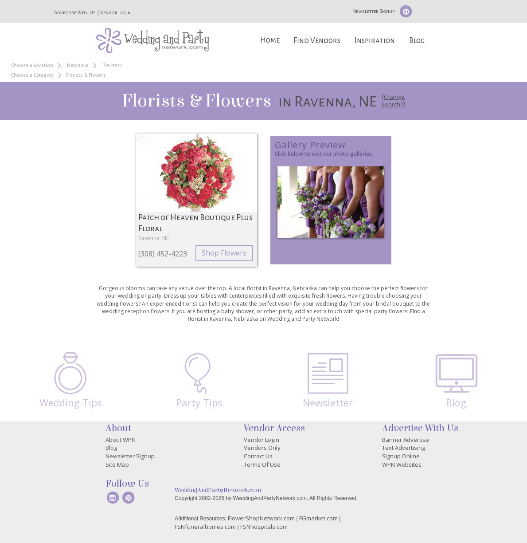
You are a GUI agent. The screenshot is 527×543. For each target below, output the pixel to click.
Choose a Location (32, 65)
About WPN (120, 440)
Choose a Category (32, 75)
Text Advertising (403, 448)
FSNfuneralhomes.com (205, 527)
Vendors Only (262, 448)
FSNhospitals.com (264, 527)
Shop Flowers (224, 253)
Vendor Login (115, 12)
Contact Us (258, 456)
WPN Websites (402, 464)
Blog (417, 40)
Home (270, 40)
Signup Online (401, 456)
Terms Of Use (262, 464)
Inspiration (375, 40)
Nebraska (78, 65)
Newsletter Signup (373, 11)
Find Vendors (316, 40)
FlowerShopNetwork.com (261, 518)
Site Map (117, 464)
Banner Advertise (405, 440)
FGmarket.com (318, 518)
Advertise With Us (75, 12)
